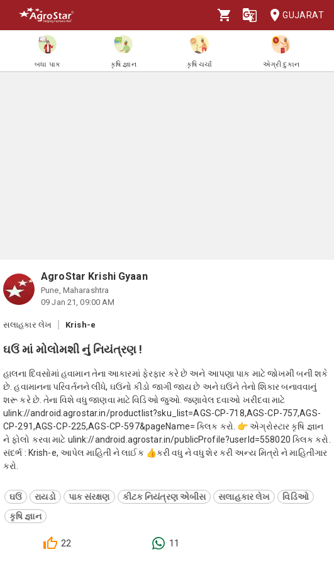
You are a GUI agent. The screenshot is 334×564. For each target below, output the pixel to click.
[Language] (249, 15)
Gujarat (293, 15)
